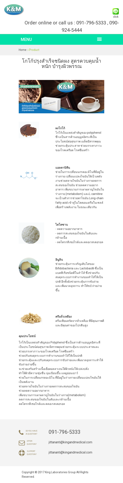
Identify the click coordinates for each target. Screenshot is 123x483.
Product (34, 49)
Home (22, 49)
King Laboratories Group (60, 472)
